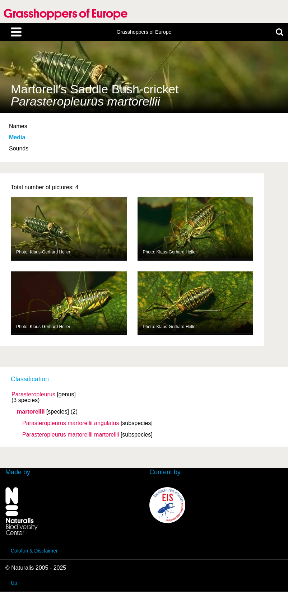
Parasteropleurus (33, 394)
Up (14, 583)
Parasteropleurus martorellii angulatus (70, 423)
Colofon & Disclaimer (34, 551)
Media (17, 137)
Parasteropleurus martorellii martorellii (70, 435)
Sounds (18, 148)
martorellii (31, 412)
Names (18, 126)
